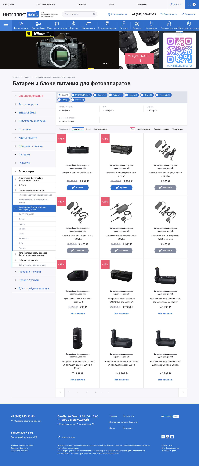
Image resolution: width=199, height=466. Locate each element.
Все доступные (144, 129)
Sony (21, 243)
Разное (22, 248)
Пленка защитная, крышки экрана (35, 195)
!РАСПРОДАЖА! (26, 214)
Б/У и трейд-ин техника (189, 25)
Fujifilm (22, 224)
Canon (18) (102, 95)
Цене (88, 129)
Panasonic (23, 238)
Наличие (76, 129)
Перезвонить (170, 14)
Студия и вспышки (107, 25)
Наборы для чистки (28, 260)
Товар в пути (177, 129)
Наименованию (100, 129)
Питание (124, 25)
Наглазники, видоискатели (32, 190)
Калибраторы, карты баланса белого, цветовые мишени (33, 254)
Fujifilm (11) (117, 95)
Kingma (22, 229)
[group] (59, 50)
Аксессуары (151, 25)
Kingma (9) (133, 95)
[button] (104, 63)
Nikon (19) (148, 95)
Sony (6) (65, 100)
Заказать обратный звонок (27, 421)
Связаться (190, 14)
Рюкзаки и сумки (169, 25)
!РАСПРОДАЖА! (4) (83, 95)
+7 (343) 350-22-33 (144, 14)
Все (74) (65, 95)
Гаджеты (137, 25)
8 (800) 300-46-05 (22, 432)
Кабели (22, 185)
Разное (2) (79, 100)
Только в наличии (161, 129)
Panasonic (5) (164, 95)
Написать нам (68, 437)
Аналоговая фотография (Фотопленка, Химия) (31, 179)
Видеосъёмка (38, 25)
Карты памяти (89, 25)
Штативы (73, 25)
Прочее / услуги (29, 280)
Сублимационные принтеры (32, 265)
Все (132, 129)
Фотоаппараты (21, 25)
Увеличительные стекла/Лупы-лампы (34, 200)
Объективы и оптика (57, 25)
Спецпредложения (31, 95)
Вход (176, 4)
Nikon (21, 233)
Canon (21, 219)
